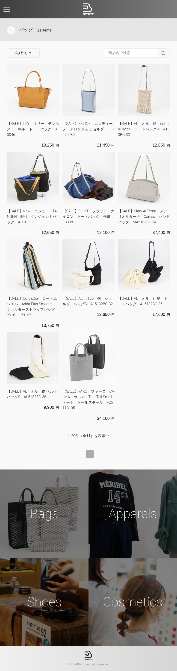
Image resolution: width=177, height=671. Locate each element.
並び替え (23, 53)
